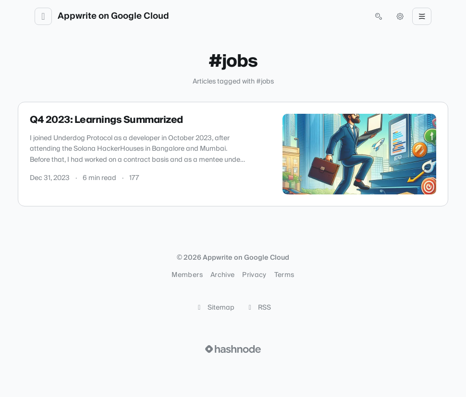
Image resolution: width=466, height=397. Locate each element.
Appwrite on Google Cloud (113, 16)
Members (187, 275)
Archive (222, 275)
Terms (284, 275)
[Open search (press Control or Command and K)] (378, 16)
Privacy (254, 275)
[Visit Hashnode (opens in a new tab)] (233, 349)
